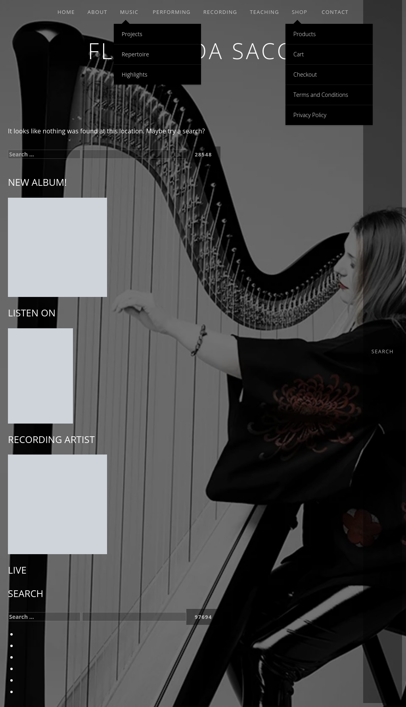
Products (304, 34)
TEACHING (264, 11)
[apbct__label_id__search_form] (134, 154)
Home (66, 11)
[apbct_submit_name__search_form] (203, 154)
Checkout (305, 74)
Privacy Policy (309, 115)
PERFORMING (171, 11)
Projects (132, 34)
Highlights (134, 74)
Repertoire (135, 54)
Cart (298, 54)
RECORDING (220, 11)
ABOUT (97, 11)
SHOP (299, 11)
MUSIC (129, 11)
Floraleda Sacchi (203, 50)
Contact (335, 11)
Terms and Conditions (320, 94)
